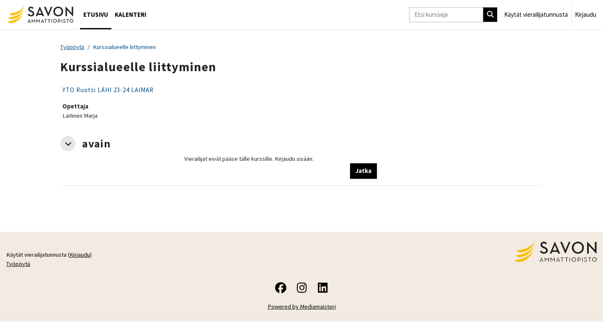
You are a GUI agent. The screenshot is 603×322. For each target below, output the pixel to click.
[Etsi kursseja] (446, 15)
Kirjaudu (585, 14)
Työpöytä (72, 47)
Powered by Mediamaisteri (301, 309)
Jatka (363, 172)
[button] (67, 144)
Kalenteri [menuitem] (130, 14)
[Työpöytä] (40, 14)
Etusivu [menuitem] (95, 14)
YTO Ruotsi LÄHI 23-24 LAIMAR (108, 90)
